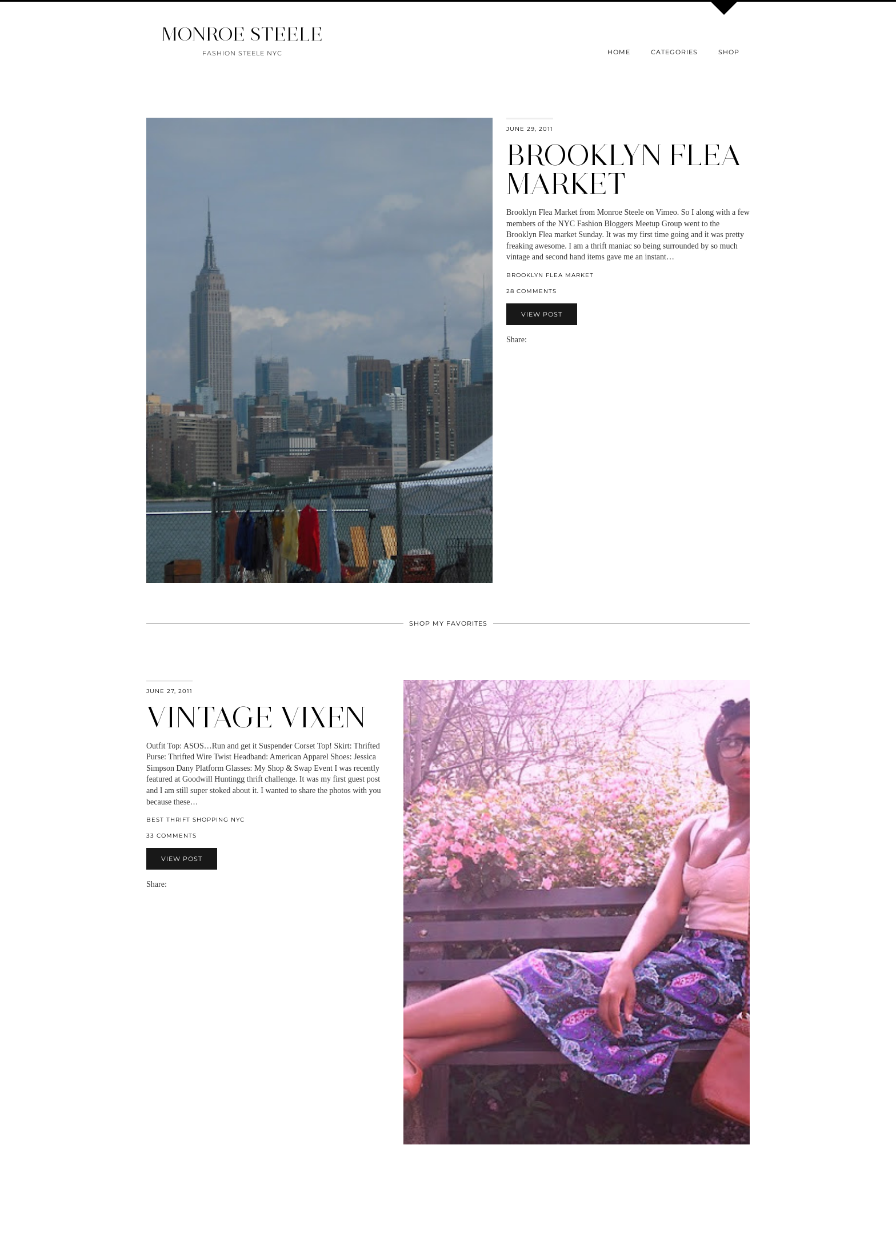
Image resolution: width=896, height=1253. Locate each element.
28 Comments (531, 291)
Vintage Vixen (256, 717)
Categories (674, 52)
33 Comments (171, 835)
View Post (541, 314)
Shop (728, 52)
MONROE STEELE (242, 34)
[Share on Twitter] (543, 340)
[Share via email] (531, 340)
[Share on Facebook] (537, 340)
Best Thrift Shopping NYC (195, 819)
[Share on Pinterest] (548, 340)
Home (618, 52)
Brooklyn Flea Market (623, 169)
